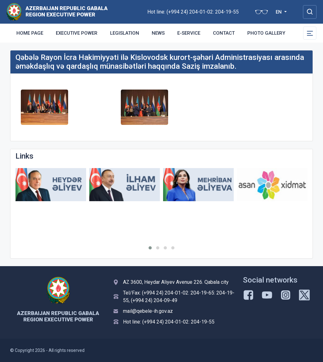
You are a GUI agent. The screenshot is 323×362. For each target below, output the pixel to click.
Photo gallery (266, 33)
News (158, 33)
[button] (150, 248)
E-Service (188, 33)
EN (279, 12)
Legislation (124, 33)
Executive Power (76, 33)
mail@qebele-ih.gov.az (148, 311)
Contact (224, 33)
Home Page (29, 33)
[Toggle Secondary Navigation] (310, 33)
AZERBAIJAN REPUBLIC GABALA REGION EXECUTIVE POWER (67, 11)
